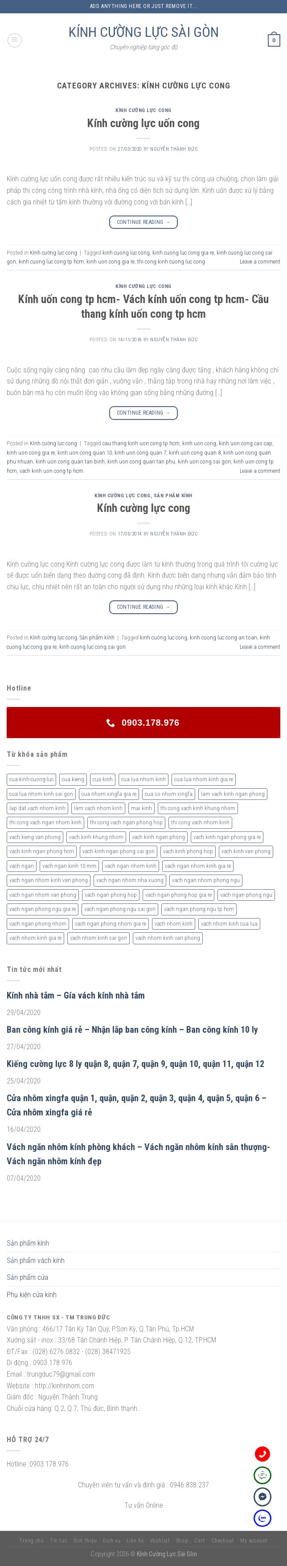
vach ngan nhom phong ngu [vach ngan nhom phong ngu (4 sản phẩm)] (206, 880)
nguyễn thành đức (173, 149)
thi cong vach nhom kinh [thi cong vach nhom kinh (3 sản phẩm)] (200, 822)
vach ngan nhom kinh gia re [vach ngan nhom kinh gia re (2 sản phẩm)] (198, 866)
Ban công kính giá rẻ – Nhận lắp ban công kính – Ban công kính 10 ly (132, 1029)
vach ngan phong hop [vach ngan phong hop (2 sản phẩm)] (111, 894)
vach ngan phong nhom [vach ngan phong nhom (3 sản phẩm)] (37, 923)
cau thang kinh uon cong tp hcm (141, 443)
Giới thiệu (85, 1541)
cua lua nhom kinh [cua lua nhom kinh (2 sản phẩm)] (143, 779)
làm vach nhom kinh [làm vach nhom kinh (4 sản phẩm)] (98, 808)
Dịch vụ (111, 1541)
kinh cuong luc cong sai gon (92, 646)
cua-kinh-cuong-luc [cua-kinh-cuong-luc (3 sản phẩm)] (31, 779)
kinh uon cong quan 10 (84, 452)
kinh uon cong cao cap (245, 443)
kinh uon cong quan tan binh (70, 461)
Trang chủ (31, 1541)
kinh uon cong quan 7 (140, 452)
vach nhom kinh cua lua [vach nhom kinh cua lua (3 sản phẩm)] (229, 923)
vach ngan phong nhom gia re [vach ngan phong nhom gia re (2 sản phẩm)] (110, 923)
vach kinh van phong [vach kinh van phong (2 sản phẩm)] (246, 851)
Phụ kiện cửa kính (32, 1294)
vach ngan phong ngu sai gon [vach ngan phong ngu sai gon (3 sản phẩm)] (120, 909)
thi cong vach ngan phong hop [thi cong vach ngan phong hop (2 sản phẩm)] (126, 822)
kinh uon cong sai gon (204, 461)
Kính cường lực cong (143, 110)
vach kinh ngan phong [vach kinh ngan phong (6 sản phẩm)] (158, 837)
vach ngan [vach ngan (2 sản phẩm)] (21, 866)
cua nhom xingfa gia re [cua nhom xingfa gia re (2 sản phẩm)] (109, 794)
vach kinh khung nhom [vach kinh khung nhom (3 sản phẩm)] (96, 837)
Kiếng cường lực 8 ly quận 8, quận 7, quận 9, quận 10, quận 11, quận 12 (135, 1064)
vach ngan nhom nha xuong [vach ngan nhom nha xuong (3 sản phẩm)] (130, 880)
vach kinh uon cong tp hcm (51, 470)
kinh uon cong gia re (110, 261)
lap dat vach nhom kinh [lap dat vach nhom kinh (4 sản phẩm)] (37, 808)
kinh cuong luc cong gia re (183, 252)
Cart (199, 1541)
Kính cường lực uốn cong (143, 123)
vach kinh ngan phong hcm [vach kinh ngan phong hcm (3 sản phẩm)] (41, 851)
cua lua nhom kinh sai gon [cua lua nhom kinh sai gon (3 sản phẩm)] (41, 794)
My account (254, 1541)
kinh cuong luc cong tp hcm (51, 261)
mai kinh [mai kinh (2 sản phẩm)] (141, 808)
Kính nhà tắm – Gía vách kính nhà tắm (76, 995)
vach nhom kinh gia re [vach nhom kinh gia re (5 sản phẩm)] (35, 938)
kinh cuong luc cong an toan (223, 637)
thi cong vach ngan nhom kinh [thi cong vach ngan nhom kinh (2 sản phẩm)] (45, 822)
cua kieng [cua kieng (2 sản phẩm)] (73, 779)
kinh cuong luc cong (126, 252)
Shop (182, 1541)
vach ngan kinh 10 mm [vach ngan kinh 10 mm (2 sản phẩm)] (69, 866)
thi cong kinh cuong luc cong (171, 261)
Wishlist (160, 1541)
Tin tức (58, 1541)
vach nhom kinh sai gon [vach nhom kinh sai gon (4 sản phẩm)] (98, 938)
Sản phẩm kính (173, 496)
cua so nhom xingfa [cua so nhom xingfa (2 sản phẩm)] (169, 794)
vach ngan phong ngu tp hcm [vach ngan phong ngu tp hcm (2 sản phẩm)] (199, 909)
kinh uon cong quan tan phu (141, 461)
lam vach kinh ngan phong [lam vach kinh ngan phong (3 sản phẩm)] (233, 794)
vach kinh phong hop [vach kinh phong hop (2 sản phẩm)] (188, 851)
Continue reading (144, 222)
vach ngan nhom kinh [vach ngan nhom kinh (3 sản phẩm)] (130, 866)
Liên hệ (135, 1541)
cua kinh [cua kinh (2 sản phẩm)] (103, 779)
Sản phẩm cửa (27, 1277)
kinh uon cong (199, 443)
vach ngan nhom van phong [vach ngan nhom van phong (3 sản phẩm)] (42, 894)
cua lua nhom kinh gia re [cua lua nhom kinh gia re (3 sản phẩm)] (203, 779)
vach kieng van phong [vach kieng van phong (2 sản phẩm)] (35, 837)
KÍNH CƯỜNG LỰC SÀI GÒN (144, 32)
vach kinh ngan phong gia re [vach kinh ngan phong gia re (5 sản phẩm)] (227, 837)
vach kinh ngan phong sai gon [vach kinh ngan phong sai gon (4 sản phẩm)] (118, 851)
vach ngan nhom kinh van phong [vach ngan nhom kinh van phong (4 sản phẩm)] (48, 880)
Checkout (222, 1541)
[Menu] (15, 40)
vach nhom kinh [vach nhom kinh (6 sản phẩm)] (174, 923)
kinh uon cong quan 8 (195, 452)
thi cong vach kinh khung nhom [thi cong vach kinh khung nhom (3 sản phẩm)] (197, 808)
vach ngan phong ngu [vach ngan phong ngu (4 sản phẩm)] (246, 894)
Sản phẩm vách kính (36, 1260)
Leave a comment (260, 261)
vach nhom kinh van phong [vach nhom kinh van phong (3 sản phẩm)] (167, 938)
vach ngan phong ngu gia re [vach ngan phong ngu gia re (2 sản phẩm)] (42, 909)
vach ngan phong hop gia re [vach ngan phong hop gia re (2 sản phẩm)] (178, 894)
